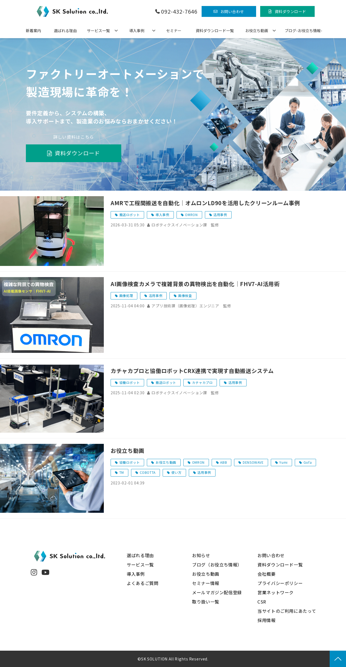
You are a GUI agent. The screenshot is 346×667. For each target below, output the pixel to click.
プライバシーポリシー (280, 583)
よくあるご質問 (142, 583)
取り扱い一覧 (205, 601)
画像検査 (185, 295)
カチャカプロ (202, 382)
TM (121, 472)
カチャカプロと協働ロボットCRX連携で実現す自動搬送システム (192, 371)
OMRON (191, 214)
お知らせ (201, 555)
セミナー (173, 30)
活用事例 (220, 214)
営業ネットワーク (275, 592)
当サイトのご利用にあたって (286, 611)
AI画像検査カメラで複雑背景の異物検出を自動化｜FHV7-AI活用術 (195, 284)
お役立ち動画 (256, 30)
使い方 (176, 472)
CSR (261, 601)
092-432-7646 (179, 11)
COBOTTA (148, 472)
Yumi (283, 462)
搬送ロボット (129, 214)
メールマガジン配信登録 (217, 592)
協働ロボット (129, 382)
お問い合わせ (232, 11)
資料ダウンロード (290, 11)
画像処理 (126, 295)
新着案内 (33, 30)
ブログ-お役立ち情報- (303, 30)
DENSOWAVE (253, 462)
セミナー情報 (205, 583)
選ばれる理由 (65, 30)
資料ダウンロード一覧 (215, 30)
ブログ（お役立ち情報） (217, 564)
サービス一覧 (98, 30)
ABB (223, 462)
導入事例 (136, 30)
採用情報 (266, 620)
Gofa (307, 462)
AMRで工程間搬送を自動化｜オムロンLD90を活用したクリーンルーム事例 (205, 203)
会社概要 (266, 574)
